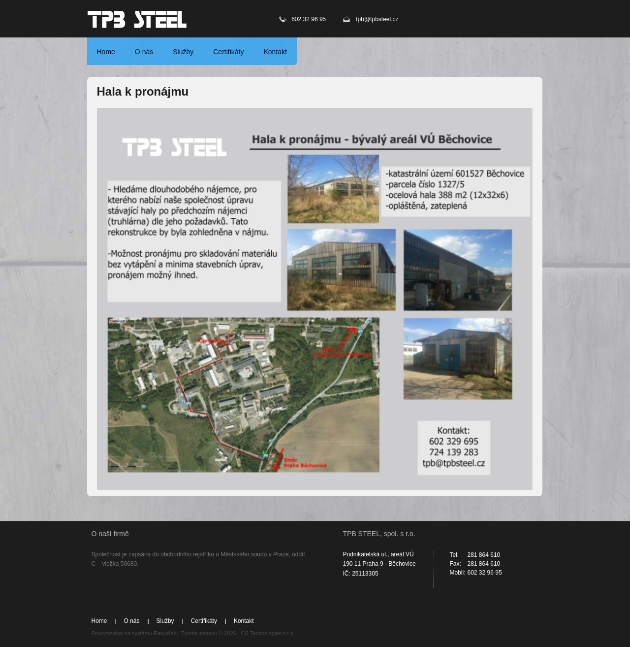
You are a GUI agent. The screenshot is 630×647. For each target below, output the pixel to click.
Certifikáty (228, 52)
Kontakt (274, 52)
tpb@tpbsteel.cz (377, 19)
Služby (183, 52)
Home (106, 52)
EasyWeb (165, 633)
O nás (144, 52)
